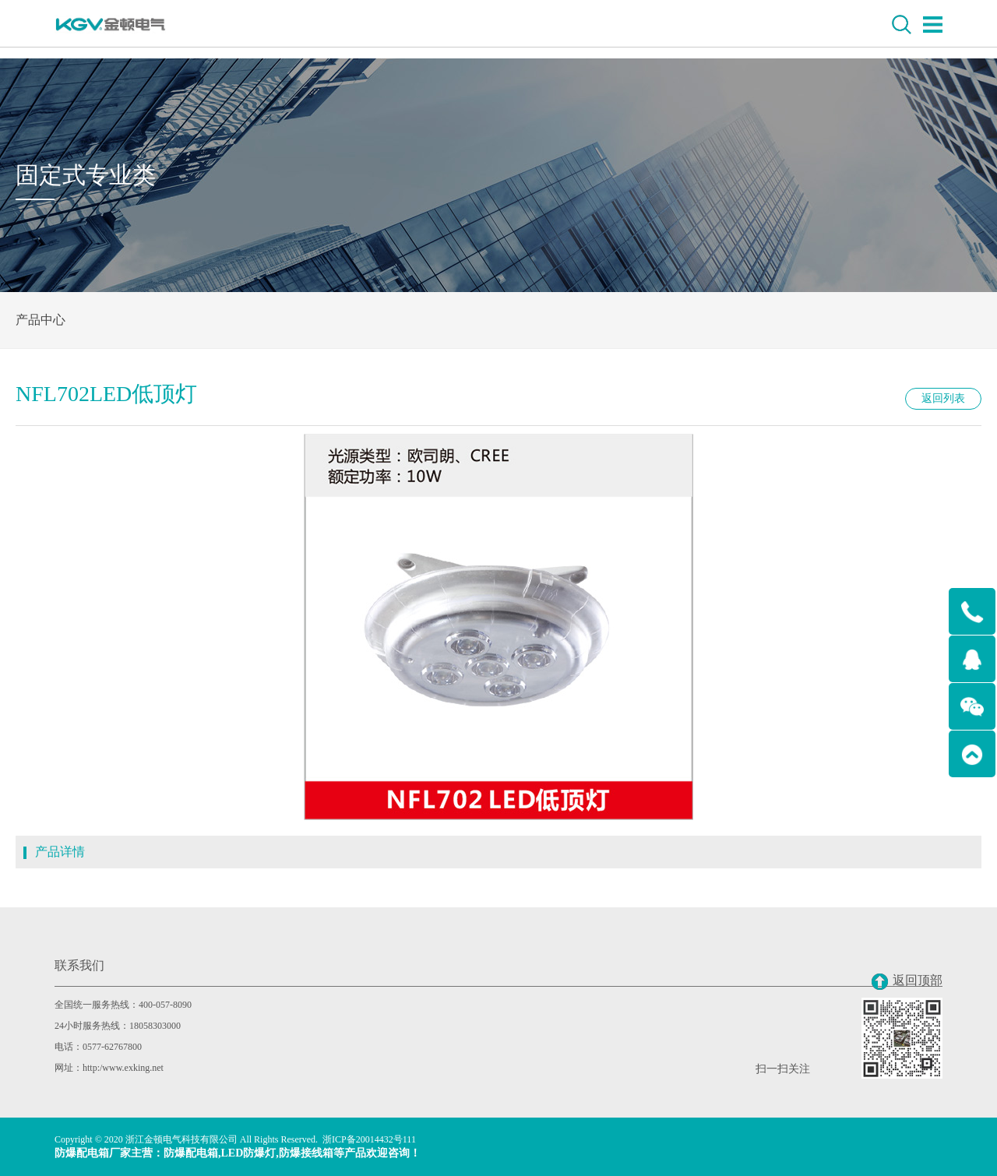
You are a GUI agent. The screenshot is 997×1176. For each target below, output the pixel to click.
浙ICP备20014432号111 (369, 1139)
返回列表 (943, 398)
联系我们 (79, 965)
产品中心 (40, 319)
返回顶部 (907, 982)
